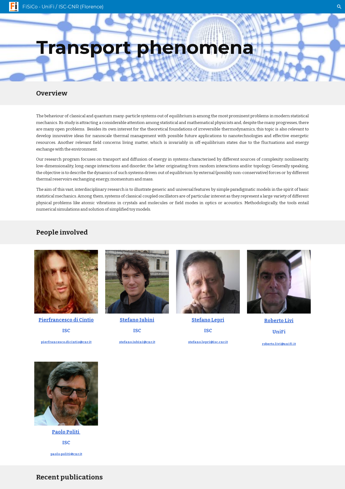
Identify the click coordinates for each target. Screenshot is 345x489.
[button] (339, 6)
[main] (172, 47)
